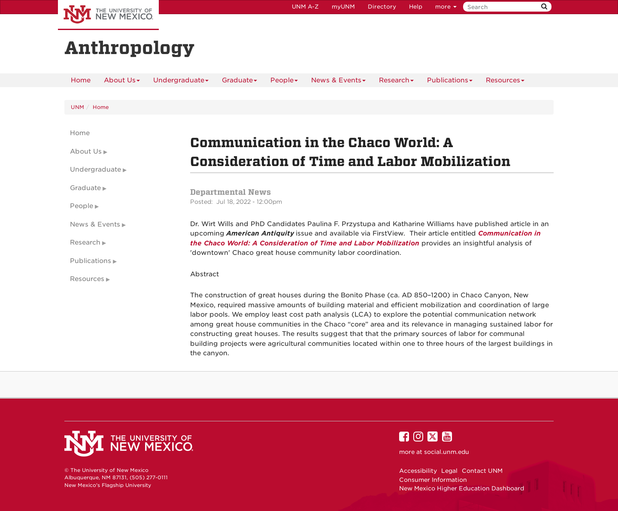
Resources (505, 81)
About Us (122, 81)
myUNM (343, 6)
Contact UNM (482, 470)
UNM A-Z (305, 6)
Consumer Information (433, 479)
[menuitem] (80, 80)
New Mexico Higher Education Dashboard (461, 488)
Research (396, 81)
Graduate (239, 81)
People (284, 81)
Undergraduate (181, 81)
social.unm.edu (446, 451)
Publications (450, 81)
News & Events (338, 81)
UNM (77, 107)
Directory (382, 6)
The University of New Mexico (108, 15)
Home (81, 80)
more (446, 6)
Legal (449, 470)
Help (415, 6)
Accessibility (418, 470)
